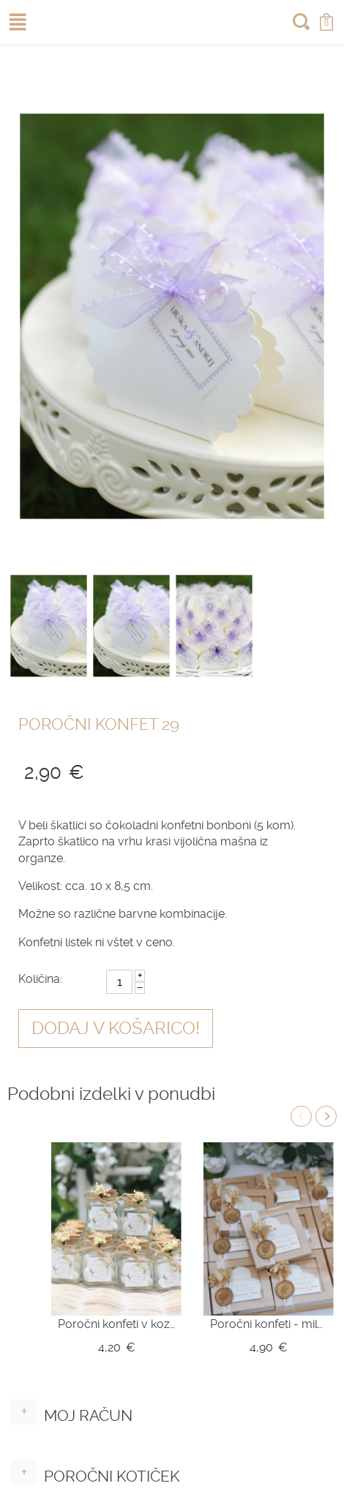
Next (326, 1116)
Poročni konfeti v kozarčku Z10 (116, 1324)
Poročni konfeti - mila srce (268, 1324)
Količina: (40, 979)
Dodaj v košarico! (115, 1028)
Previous (301, 1116)
